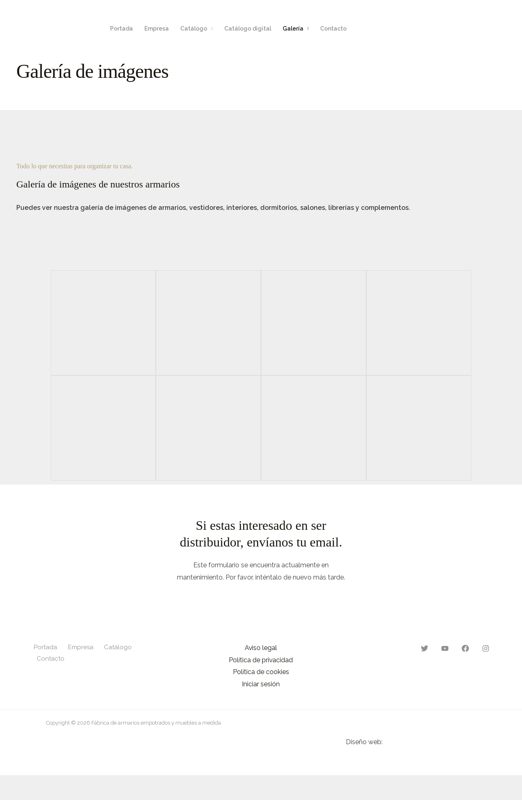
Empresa (156, 28)
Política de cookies (261, 672)
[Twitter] (450, 28)
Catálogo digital (247, 28)
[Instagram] (502, 28)
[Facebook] (485, 28)
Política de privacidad (261, 660)
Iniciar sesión (261, 684)
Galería (293, 28)
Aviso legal (261, 648)
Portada (121, 28)
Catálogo (193, 28)
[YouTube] (467, 28)
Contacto (333, 28)
